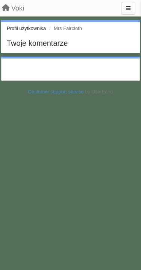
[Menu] (128, 8)
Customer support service (55, 91)
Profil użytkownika (26, 28)
